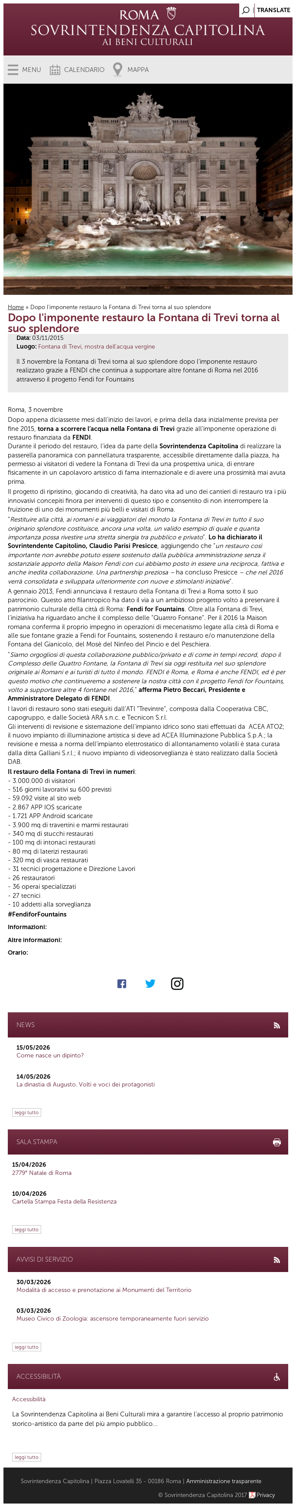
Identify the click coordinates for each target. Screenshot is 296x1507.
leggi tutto (27, 1112)
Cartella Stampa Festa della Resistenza (64, 1201)
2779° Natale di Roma (42, 1173)
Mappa (138, 70)
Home (16, 307)
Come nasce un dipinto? (50, 1055)
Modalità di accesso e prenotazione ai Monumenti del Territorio (104, 1290)
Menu (31, 70)
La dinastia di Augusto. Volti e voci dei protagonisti (85, 1084)
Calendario (84, 70)
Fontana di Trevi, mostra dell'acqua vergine (96, 346)
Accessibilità (29, 1399)
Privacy (266, 1495)
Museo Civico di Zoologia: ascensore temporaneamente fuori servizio (112, 1318)
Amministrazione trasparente (223, 1481)
